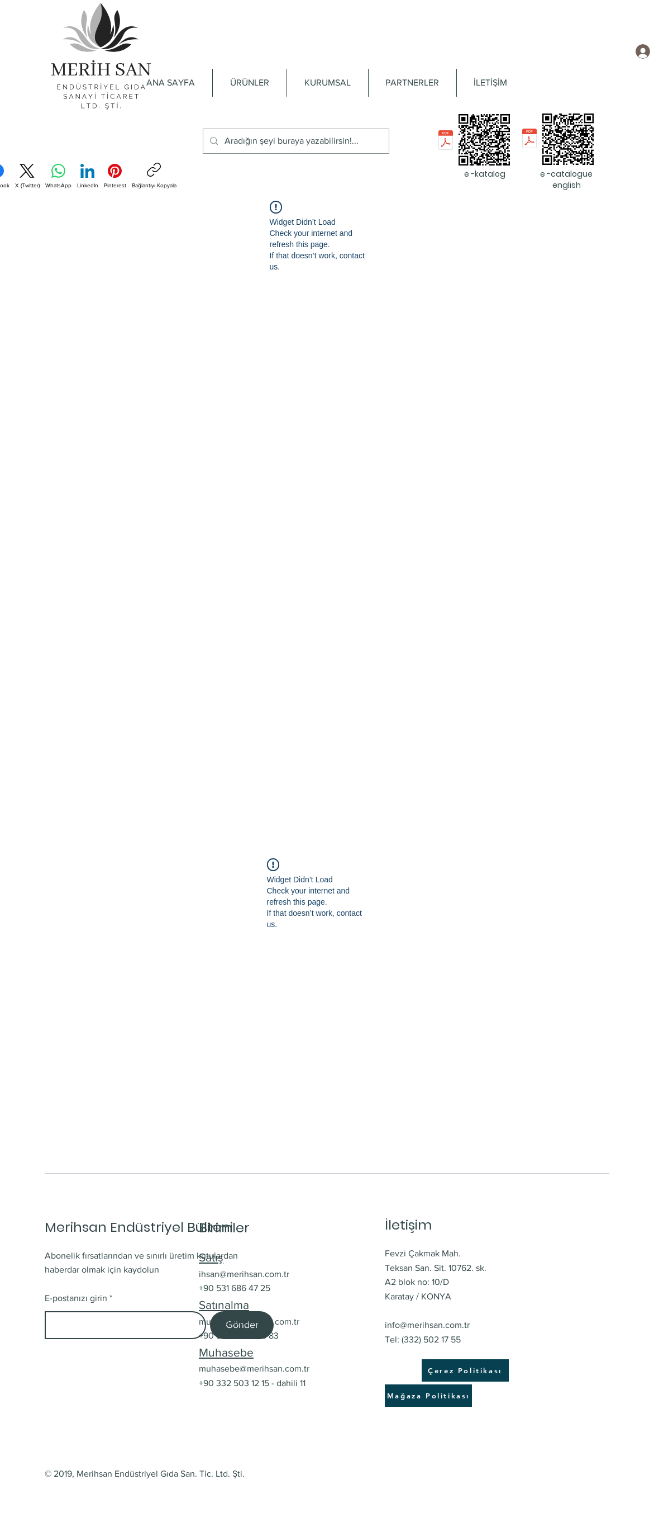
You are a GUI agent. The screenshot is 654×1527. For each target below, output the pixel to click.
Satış (211, 1257)
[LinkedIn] (87, 176)
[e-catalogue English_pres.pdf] (529, 139)
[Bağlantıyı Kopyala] (154, 176)
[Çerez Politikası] (465, 1370)
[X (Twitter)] (27, 176)
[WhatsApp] (58, 176)
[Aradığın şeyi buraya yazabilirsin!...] (295, 141)
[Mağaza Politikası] (428, 1395)
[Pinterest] (115, 176)
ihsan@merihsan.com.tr (244, 1274)
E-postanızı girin (76, 1298)
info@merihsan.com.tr (427, 1325)
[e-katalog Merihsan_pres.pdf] (446, 141)
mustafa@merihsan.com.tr (249, 1321)
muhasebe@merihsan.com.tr (254, 1368)
